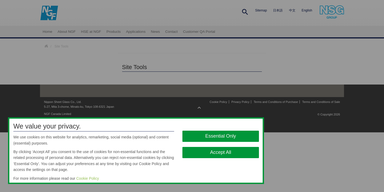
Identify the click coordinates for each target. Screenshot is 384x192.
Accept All (220, 152)
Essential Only (220, 136)
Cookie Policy (87, 178)
